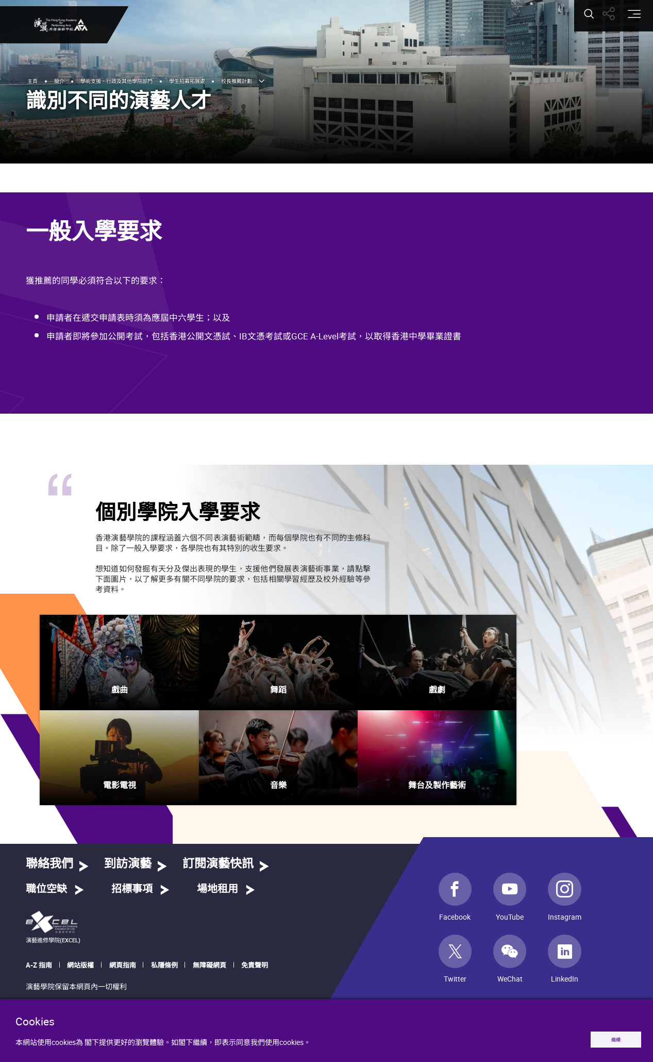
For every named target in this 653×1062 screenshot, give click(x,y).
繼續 (605, 1037)
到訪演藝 (128, 864)
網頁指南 (122, 965)
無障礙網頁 (209, 965)
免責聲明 (254, 965)
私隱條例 (164, 965)
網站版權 (80, 965)
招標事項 (132, 889)
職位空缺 (46, 889)
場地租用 (217, 889)
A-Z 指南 (39, 965)
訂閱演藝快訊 (218, 864)
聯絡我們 (49, 864)
